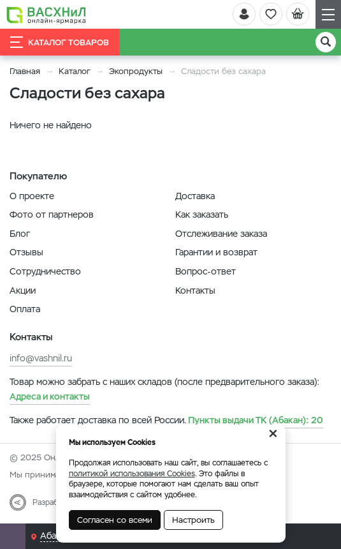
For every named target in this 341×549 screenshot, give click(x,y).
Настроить (193, 520)
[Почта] (12, 536)
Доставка (195, 196)
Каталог (75, 71)
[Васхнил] (46, 14)
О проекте (32, 196)
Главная (25, 71)
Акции (23, 290)
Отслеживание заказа (221, 233)
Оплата (25, 309)
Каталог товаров (59, 42)
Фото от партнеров (52, 214)
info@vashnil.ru (41, 358)
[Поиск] (326, 42)
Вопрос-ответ (205, 271)
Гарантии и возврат (216, 252)
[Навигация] (328, 14)
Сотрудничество (45, 271)
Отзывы (26, 252)
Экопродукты (136, 71)
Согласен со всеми (114, 520)
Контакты (195, 290)
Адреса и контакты (50, 396)
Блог (20, 233)
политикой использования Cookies (132, 474)
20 (255, 420)
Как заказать (201, 214)
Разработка (53, 502)
